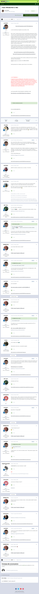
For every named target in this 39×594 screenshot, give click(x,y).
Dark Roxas (5, 513)
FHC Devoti (8, 191)
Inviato (14, 23)
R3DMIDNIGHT (5, 581)
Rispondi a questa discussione (30, 15)
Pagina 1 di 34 (19, 19)
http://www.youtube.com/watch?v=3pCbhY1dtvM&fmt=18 (20, 287)
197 (6, 473)
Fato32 (10, 581)
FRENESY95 (6, 244)
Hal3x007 (7, 151)
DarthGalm (7, 177)
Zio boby (6, 125)
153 (6, 174)
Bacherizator (8, 524)
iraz (2, 581)
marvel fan (5, 479)
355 (6, 387)
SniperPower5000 (6, 464)
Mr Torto (6, 205)
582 (6, 148)
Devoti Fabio (6, 181)
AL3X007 (7, 10)
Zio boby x (7, 135)
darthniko (6, 165)
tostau (5, 340)
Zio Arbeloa (8, 491)
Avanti (12, 19)
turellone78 (13, 581)
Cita (14, 112)
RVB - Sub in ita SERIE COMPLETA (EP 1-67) (18, 328)
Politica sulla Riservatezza (19, 591)
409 (6, 522)
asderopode (6, 394)
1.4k (6, 488)
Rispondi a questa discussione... (12, 570)
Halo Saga (13, 11)
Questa (12, 60)
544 (6, 253)
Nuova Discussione (18, 15)
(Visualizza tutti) (19, 578)
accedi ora (24, 565)
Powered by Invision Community (19, 592)
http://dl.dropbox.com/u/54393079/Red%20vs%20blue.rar (21, 93)
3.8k (6, 190)
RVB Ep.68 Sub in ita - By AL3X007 (17, 366)
